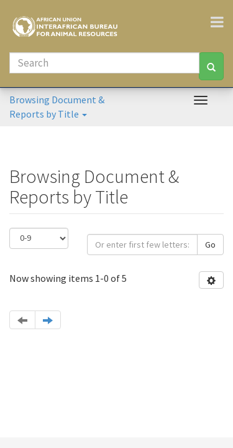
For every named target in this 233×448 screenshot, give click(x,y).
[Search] (104, 62)
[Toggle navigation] (222, 21)
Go (210, 244)
